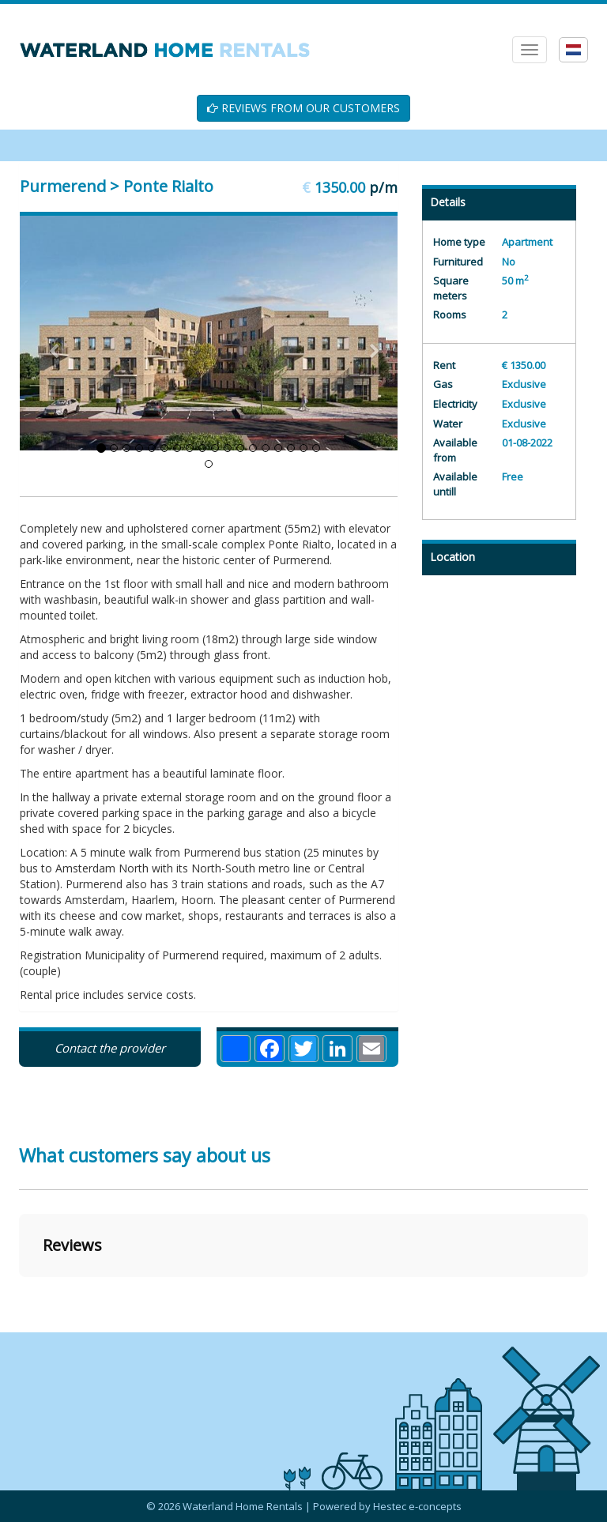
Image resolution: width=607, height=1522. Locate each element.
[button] (19, 1292)
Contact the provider (110, 1048)
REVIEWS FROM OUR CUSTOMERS (303, 107)
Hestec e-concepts (417, 1506)
